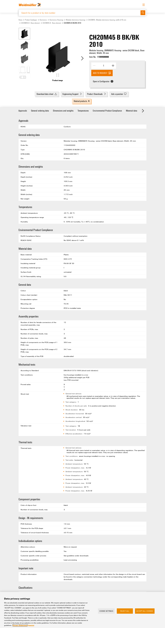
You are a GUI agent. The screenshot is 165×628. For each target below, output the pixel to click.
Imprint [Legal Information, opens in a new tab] (31, 625)
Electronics (43, 20)
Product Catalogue (31, 20)
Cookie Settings (106, 611)
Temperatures (83, 110)
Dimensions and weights (63, 110)
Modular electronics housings (75, 20)
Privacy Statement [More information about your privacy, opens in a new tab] (20, 625)
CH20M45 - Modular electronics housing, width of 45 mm (107, 20)
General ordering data (40, 110)
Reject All (124, 611)
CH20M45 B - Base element (30, 23)
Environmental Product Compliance (107, 110)
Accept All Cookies (144, 611)
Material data (131, 110)
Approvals (22, 110)
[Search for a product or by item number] (80, 12)
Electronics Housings (56, 20)
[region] (82, 610)
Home (20, 20)
